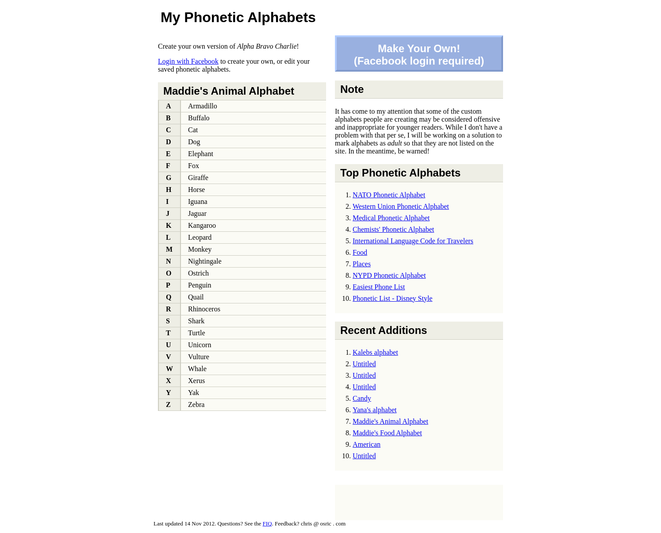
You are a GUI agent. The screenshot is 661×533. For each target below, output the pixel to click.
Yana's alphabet (374, 410)
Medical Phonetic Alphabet (391, 218)
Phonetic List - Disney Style (392, 298)
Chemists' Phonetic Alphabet (393, 229)
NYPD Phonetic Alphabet (389, 275)
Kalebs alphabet (375, 352)
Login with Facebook (188, 61)
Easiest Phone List (379, 287)
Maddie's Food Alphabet (387, 433)
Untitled (364, 364)
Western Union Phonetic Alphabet (401, 206)
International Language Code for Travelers (413, 241)
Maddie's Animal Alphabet (390, 421)
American (366, 444)
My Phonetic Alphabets (238, 17)
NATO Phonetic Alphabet (389, 195)
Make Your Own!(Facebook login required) (419, 54)
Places (362, 264)
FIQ (267, 523)
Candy (362, 398)
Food (360, 252)
